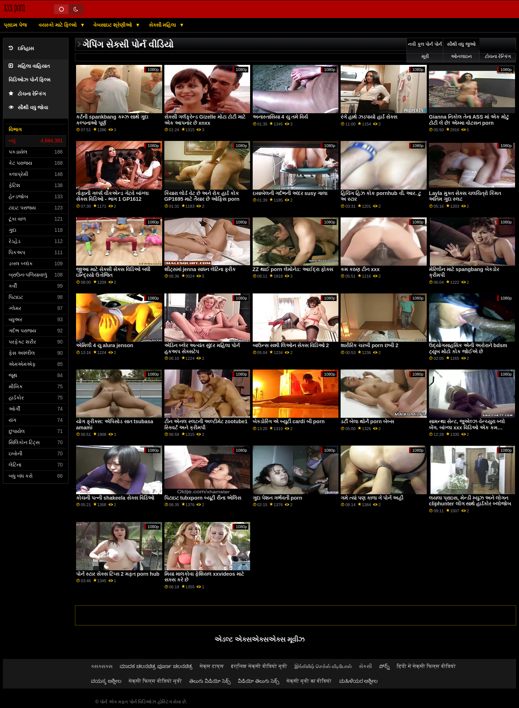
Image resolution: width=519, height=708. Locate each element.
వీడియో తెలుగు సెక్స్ (258, 681)
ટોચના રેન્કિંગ (27, 94)
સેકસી (365, 666)
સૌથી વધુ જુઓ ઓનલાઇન (461, 50)
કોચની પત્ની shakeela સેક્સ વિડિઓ (115, 498)
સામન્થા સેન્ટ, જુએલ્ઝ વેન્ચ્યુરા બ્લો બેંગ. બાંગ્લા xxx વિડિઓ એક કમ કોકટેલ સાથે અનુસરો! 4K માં (467, 427)
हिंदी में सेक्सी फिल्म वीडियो (426, 666)
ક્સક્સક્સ (101, 666)
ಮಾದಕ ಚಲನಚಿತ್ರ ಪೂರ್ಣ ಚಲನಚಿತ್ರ (156, 666)
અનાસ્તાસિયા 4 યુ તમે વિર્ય (280, 117)
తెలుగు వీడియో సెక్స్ (210, 681)
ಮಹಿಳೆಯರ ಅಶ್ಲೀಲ (358, 681)
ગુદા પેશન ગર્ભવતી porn (277, 498)
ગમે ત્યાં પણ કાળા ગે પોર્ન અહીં (372, 498)
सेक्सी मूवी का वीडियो (309, 681)
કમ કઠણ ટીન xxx (360, 269)
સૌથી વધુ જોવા (28, 107)
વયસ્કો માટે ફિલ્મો (58, 25)
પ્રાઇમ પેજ (15, 25)
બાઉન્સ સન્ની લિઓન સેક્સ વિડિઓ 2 (291, 345)
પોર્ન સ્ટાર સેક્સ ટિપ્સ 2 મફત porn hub (117, 574)
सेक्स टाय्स (212, 666)
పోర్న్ (384, 666)
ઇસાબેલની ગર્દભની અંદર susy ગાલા (290, 193)
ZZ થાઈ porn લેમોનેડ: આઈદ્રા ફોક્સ (293, 269)
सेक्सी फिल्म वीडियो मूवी (155, 681)
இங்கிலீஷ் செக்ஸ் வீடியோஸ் (323, 666)
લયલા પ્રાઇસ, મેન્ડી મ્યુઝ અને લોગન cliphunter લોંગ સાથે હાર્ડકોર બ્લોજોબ (470, 501)
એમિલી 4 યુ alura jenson (104, 345)
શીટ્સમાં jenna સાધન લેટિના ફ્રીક (200, 269)
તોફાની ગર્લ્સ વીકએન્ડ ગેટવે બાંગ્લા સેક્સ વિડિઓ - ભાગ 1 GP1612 (112, 196)
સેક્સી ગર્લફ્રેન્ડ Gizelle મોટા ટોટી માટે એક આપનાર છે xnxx (204, 120)
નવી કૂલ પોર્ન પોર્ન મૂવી (425, 50)
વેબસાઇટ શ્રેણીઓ (113, 25)
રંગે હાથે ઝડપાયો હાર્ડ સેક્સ (369, 117)
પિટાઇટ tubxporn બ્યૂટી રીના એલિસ (202, 498)
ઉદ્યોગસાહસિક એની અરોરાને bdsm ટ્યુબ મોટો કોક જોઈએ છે (468, 348)
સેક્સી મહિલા (163, 25)
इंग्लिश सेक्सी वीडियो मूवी (259, 666)
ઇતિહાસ (21, 48)
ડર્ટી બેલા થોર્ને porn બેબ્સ (367, 421)
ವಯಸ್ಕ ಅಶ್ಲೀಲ (106, 681)
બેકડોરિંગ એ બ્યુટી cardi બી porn (289, 421)
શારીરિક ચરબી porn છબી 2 (369, 345)
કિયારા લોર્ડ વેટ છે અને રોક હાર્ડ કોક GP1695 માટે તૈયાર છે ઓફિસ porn (202, 196)
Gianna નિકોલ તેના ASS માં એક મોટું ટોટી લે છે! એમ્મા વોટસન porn (469, 120)
